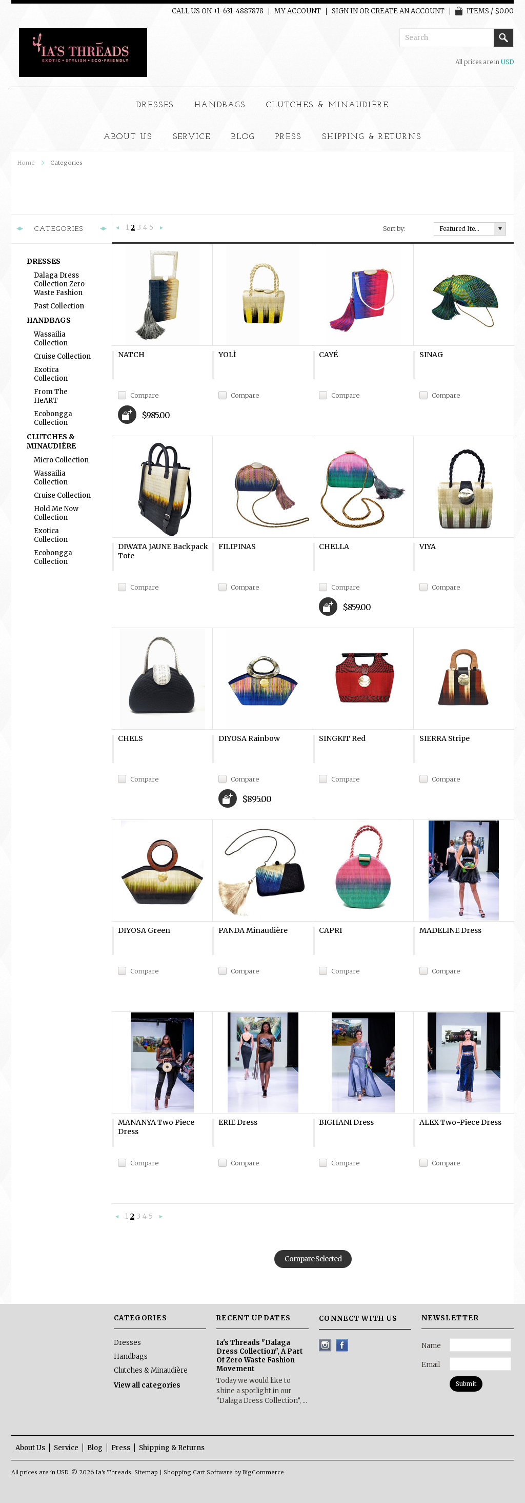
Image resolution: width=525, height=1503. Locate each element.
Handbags (220, 105)
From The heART (51, 396)
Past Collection (59, 306)
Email (430, 1364)
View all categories (147, 1385)
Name (431, 1345)
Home (26, 162)
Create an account (408, 11)
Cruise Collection (62, 356)
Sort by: (394, 228)
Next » (162, 228)
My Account (297, 11)
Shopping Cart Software (198, 1472)
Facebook (342, 1345)
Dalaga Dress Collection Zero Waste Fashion (59, 284)
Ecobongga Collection (53, 418)
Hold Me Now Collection (56, 513)
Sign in (345, 11)
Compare (144, 395)
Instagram (325, 1345)
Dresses (155, 105)
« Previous (118, 228)
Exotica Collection (51, 374)
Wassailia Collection (51, 338)
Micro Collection (61, 460)
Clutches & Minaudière (327, 105)
